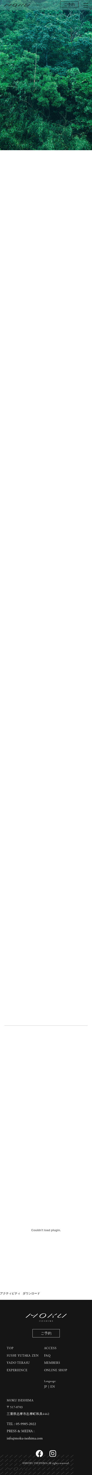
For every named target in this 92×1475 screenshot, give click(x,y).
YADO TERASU (18, 1363)
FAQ (47, 1356)
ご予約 (69, 4)
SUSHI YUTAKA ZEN (23, 1356)
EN (52, 1387)
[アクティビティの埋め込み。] (46, 1230)
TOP (10, 1348)
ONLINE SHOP (55, 1370)
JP (45, 1387)
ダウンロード (31, 1294)
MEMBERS (52, 1363)
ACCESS (50, 1348)
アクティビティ (10, 1294)
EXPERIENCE (17, 1370)
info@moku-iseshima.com (25, 1438)
